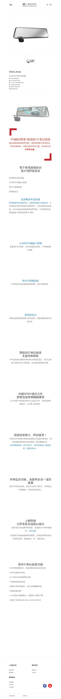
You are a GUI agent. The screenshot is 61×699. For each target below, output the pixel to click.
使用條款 (25, 696)
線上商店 (11, 684)
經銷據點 (11, 682)
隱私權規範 (12, 696)
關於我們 (11, 670)
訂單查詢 (11, 687)
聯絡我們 (11, 672)
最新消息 (34, 670)
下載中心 (34, 672)
